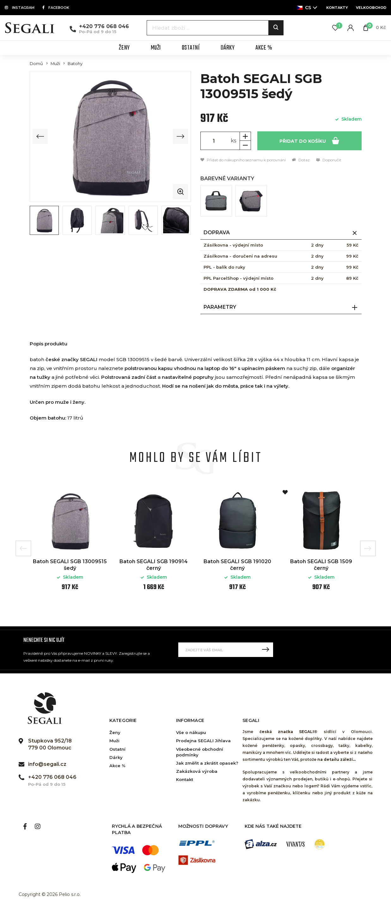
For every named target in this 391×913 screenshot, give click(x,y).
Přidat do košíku (309, 140)
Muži (55, 63)
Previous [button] (23, 548)
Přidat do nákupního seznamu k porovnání (243, 160)
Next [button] (368, 548)
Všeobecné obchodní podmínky (199, 752)
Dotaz (301, 160)
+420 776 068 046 (104, 26)
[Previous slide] (40, 136)
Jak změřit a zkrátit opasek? (207, 763)
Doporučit (328, 160)
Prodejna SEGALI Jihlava (203, 740)
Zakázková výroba (196, 771)
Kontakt (184, 779)
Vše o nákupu (191, 732)
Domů (36, 63)
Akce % (117, 765)
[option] (70, 544)
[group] (110, 136)
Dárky (116, 757)
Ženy (114, 732)
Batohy (75, 63)
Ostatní (117, 749)
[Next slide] (180, 136)
